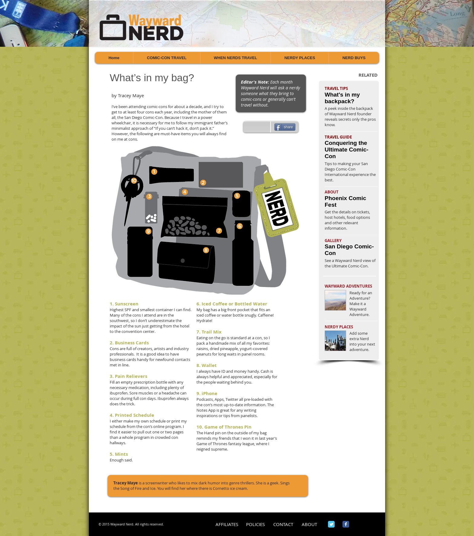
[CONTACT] (283, 524)
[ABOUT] (309, 524)
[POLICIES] (255, 524)
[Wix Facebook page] (346, 524)
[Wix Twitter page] (331, 524)
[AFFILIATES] (227, 524)
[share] (284, 127)
